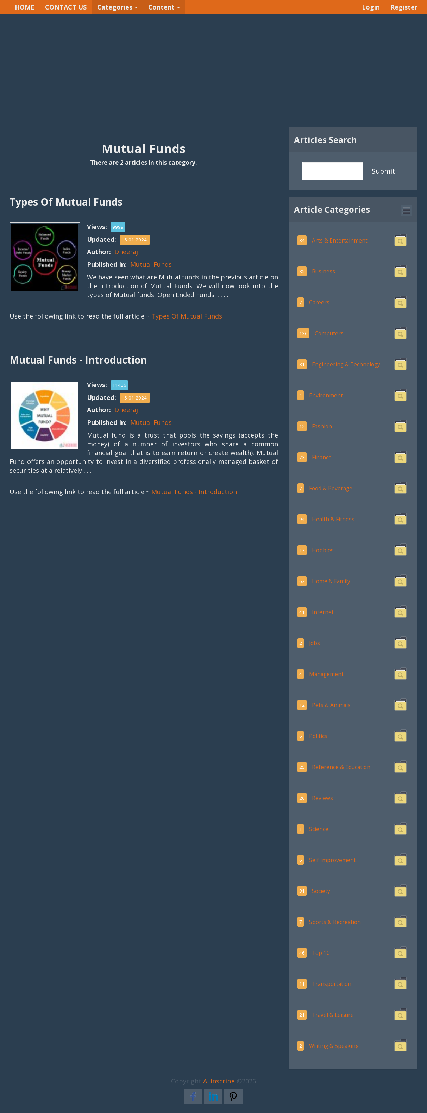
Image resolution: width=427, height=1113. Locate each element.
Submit (383, 171)
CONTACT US (66, 7)
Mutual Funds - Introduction (194, 492)
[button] (406, 210)
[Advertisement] (213, 70)
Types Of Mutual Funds (186, 316)
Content (164, 7)
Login (371, 7)
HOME (24, 7)
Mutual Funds (151, 264)
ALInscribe (219, 1081)
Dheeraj (126, 251)
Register (403, 7)
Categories (117, 7)
